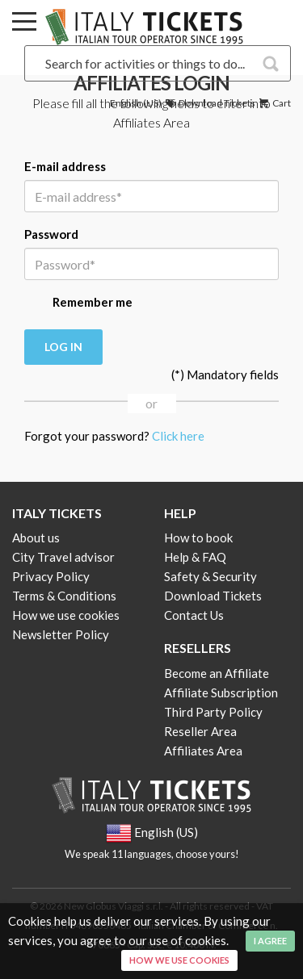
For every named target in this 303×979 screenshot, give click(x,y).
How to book (198, 537)
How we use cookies (66, 615)
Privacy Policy (51, 576)
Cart (274, 103)
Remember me (78, 303)
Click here (178, 436)
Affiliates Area (203, 750)
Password (51, 234)
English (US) (136, 103)
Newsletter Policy (60, 634)
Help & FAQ (195, 557)
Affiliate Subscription (221, 692)
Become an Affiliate (216, 673)
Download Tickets (209, 103)
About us (36, 537)
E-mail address (65, 166)
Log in (63, 347)
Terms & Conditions (64, 595)
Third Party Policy (213, 712)
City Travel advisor (63, 557)
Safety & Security (210, 576)
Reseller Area (200, 731)
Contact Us (194, 615)
